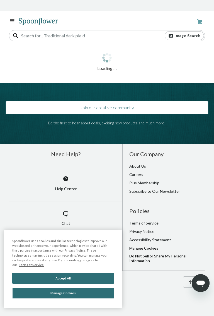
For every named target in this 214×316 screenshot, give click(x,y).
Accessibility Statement (150, 239)
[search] (15, 35)
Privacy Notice (141, 231)
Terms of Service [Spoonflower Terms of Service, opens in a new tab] (31, 265)
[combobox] (107, 35)
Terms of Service (144, 223)
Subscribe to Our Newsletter (154, 191)
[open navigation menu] (12, 20)
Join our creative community (107, 107)
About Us (137, 166)
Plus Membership (144, 182)
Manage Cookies (143, 248)
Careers (136, 174)
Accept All (63, 278)
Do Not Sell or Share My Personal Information (157, 258)
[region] (63, 269)
